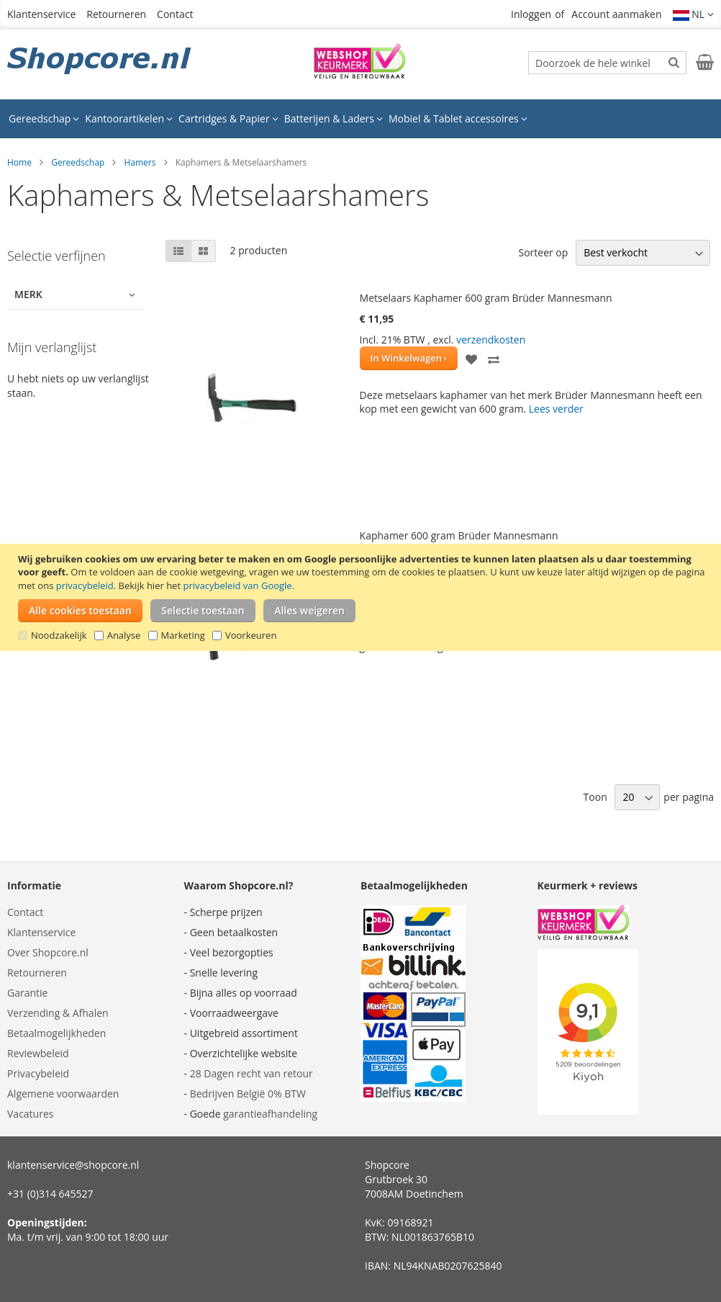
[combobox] (607, 62)
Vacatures (30, 1114)
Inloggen (531, 14)
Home (19, 162)
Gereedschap (77, 162)
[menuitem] (44, 118)
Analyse (124, 635)
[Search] (673, 62)
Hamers (139, 162)
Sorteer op (543, 252)
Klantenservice (41, 14)
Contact (175, 14)
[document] (362, 597)
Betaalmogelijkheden (56, 1033)
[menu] (360, 118)
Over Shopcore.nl (48, 952)
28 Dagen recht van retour (251, 1073)
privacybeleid (85, 585)
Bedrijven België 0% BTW (248, 1093)
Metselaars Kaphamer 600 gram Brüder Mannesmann (486, 298)
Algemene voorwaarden (63, 1093)
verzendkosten (490, 339)
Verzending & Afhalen (58, 1013)
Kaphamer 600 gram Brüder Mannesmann (459, 535)
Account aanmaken (616, 14)
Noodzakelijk (59, 635)
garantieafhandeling (270, 1114)
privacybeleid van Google (237, 585)
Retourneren (116, 14)
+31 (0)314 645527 (50, 1193)
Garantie (27, 993)
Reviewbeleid (38, 1053)
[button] (694, 14)
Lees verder (556, 409)
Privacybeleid (38, 1073)
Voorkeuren (250, 635)
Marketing (183, 635)
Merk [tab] (28, 294)
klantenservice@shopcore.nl (73, 1165)
